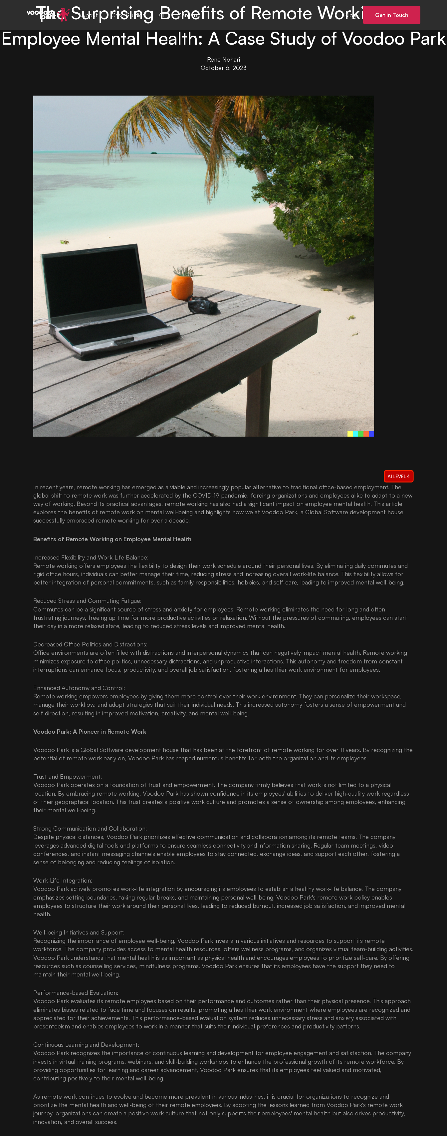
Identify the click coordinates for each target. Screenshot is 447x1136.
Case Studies (128, 15)
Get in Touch (391, 15)
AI (161, 15)
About (89, 15)
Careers (188, 15)
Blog (350, 15)
